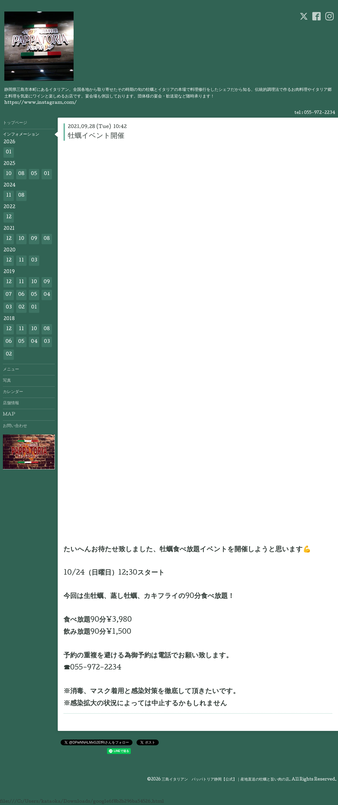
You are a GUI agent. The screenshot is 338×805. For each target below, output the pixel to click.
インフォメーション (21, 134)
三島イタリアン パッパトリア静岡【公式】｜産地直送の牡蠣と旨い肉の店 (225, 780)
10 (9, 174)
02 (21, 307)
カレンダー (13, 392)
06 (21, 294)
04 (47, 294)
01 (9, 152)
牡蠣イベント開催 (96, 136)
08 (21, 174)
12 (9, 217)
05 (34, 174)
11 (8, 195)
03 (34, 260)
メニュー (11, 369)
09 (34, 238)
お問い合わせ (15, 426)
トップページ (15, 123)
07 (8, 294)
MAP (9, 414)
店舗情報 (11, 403)
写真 (7, 381)
